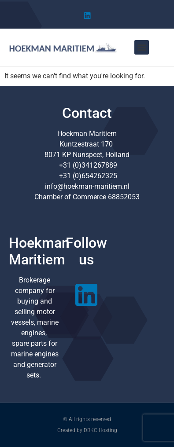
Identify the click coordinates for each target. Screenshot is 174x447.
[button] (141, 47)
